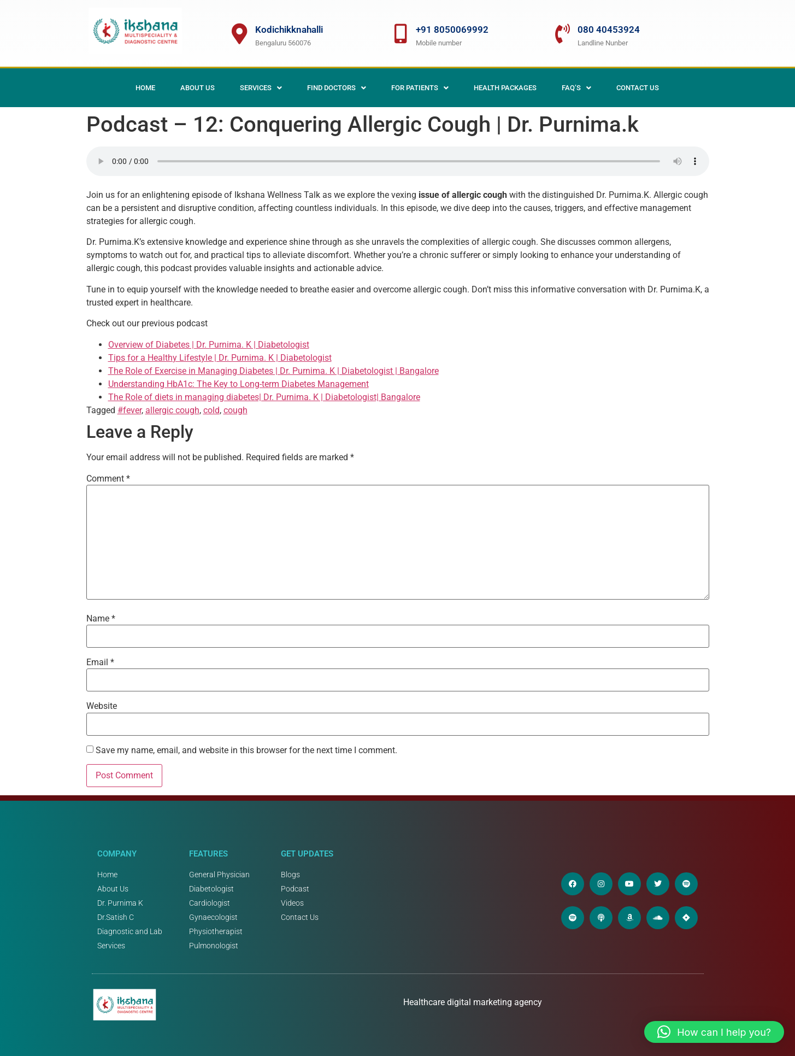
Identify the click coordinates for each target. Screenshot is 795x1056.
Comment (108, 478)
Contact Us (637, 88)
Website (101, 706)
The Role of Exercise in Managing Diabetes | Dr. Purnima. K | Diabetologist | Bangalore (273, 371)
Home (145, 88)
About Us (197, 88)
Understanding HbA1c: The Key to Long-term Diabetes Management (238, 384)
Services (261, 88)
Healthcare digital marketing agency (473, 1002)
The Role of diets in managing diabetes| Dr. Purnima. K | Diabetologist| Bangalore (264, 397)
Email (100, 662)
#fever (129, 410)
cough (235, 410)
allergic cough (172, 410)
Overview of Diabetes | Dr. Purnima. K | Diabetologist (208, 344)
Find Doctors (336, 88)
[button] (261, 87)
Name (100, 618)
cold (211, 410)
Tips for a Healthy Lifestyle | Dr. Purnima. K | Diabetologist (220, 358)
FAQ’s (576, 88)
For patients (420, 88)
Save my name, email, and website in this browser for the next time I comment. (246, 750)
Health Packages (505, 88)
